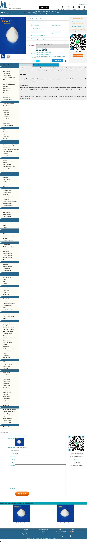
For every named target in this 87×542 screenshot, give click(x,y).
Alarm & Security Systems (9, 303)
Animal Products (7, 288)
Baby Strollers (6, 88)
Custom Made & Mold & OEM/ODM (10, 207)
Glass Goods (6, 112)
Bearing (5, 227)
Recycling (5, 368)
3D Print (5, 210)
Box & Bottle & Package (8, 316)
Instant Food (6, 294)
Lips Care (5, 184)
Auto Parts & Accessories (7, 370)
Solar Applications (7, 361)
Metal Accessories (7, 400)
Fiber (4, 281)
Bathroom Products (7, 197)
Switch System (6, 385)
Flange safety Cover (7, 309)
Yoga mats (5, 138)
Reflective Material (7, 305)
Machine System (7, 392)
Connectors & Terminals (8, 236)
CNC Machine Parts (7, 212)
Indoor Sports (6, 264)
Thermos (5, 318)
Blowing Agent (6, 244)
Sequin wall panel (7, 322)
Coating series (6, 147)
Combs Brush (6, 114)
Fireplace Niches (7, 351)
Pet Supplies (6, 194)
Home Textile (6, 119)
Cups (4, 134)
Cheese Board (6, 108)
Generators (5, 238)
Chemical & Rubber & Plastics (9, 242)
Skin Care (5, 177)
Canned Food (6, 292)
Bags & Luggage (7, 164)
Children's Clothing (7, 99)
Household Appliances (8, 155)
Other (3, 424)
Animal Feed (6, 290)
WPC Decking (6, 357)
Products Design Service (9, 411)
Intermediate (6, 251)
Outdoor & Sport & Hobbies (8, 127)
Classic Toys (6, 93)
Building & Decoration (7, 320)
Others (4, 260)
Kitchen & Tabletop (7, 203)
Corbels (5, 344)
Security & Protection (6, 296)
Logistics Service (7, 422)
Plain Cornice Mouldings (8, 329)
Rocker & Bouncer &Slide (9, 77)
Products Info (23, 65)
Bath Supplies (6, 179)
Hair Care (5, 181)
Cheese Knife (6, 110)
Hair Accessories (7, 171)
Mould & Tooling (7, 214)
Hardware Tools (6, 116)
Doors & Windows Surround (9, 338)
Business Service (6, 407)
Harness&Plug (6, 379)
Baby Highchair (6, 73)
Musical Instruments (7, 266)
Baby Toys (5, 69)
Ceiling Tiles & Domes (8, 342)
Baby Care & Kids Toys (7, 66)
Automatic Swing (7, 75)
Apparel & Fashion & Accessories (9, 158)
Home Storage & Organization (10, 201)
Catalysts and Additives (8, 246)
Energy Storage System (8, 364)
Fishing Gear (6, 136)
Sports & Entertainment (7, 262)
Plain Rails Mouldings (8, 331)
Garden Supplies (7, 190)
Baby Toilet (5, 80)
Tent (4, 129)
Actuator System (7, 390)
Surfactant (5, 249)
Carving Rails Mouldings (8, 327)
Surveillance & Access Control (10, 301)
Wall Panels (6, 346)
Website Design (6, 413)
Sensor (4, 307)
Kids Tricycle (6, 90)
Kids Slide (5, 86)
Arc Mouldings (6, 335)
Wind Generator (7, 366)
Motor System (6, 374)
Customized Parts (7, 405)
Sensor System (6, 381)
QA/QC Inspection (7, 418)
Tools (4, 225)
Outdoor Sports (6, 268)
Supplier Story (78, 51)
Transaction (36, 65)
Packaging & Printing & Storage (9, 312)
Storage (5, 121)
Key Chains (5, 95)
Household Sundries (8, 205)
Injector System (6, 377)
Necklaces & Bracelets (8, 168)
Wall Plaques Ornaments (9, 348)
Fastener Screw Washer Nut (9, 223)
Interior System (6, 396)
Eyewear (5, 160)
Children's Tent (6, 97)
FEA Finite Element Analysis (9, 409)
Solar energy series (7, 151)
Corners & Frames (7, 333)
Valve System (6, 383)
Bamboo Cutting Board (8, 103)
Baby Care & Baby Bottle (9, 84)
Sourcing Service (7, 420)
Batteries (5, 233)
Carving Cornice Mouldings (9, 325)
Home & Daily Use (6, 101)
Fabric (4, 279)
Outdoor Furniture (7, 192)
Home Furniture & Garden (8, 188)
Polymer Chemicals (7, 253)
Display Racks (6, 123)
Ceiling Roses (6, 340)
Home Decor (6, 199)
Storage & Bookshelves (8, 82)
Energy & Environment (7, 359)
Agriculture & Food (6, 286)
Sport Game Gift (7, 270)
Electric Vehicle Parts (8, 403)
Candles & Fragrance (8, 125)
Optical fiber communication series (11, 149)
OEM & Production (7, 216)
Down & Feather (7, 277)
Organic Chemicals (7, 255)
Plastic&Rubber (6, 398)
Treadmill (5, 132)
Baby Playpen (6, 71)
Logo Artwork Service (8, 416)
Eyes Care (5, 186)
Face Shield (6, 299)
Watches (5, 162)
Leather (5, 283)
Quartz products (7, 426)
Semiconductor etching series (10, 145)
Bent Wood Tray (7, 106)
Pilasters (5, 353)
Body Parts (5, 394)
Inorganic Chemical (7, 257)
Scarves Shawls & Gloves (9, 166)
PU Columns (6, 355)
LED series (5, 153)
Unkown (5, 429)
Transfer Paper (6, 314)
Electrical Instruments (8, 240)
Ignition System (6, 372)
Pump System (6, 387)
